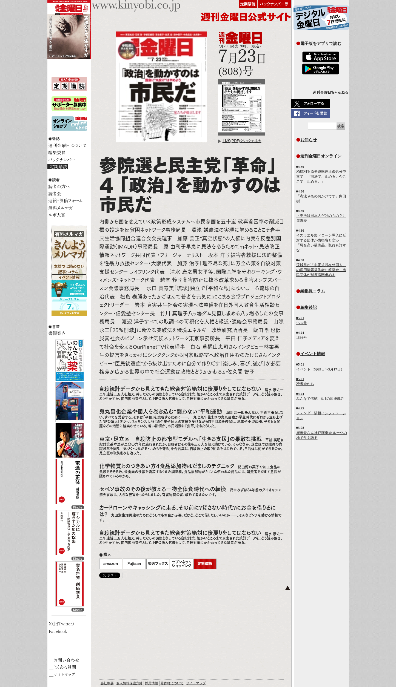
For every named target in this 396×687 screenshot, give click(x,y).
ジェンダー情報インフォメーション (321, 413)
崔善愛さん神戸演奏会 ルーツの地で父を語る (321, 432)
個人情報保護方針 (129, 683)
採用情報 (151, 683)
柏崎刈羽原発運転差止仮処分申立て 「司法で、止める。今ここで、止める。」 (321, 176)
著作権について (172, 683)
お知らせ (308, 139)
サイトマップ (196, 683)
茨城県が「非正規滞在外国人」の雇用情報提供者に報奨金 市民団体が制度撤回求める (321, 270)
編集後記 (308, 307)
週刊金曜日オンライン (320, 156)
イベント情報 (312, 353)
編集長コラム (312, 291)
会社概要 (107, 683)
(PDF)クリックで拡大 (242, 141)
